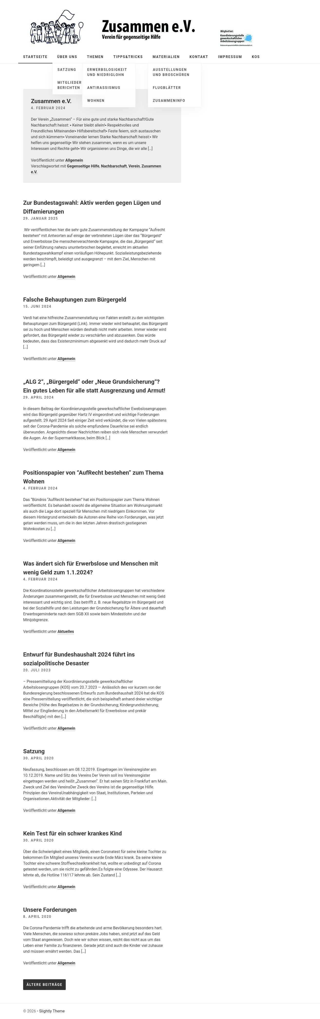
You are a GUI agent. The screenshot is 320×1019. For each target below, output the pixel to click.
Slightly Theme (52, 1011)
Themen (95, 57)
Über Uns (67, 57)
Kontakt (198, 57)
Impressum (230, 57)
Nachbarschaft (114, 166)
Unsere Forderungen (49, 909)
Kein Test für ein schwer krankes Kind (72, 833)
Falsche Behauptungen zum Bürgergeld (74, 299)
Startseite (35, 57)
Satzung (34, 751)
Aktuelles (65, 631)
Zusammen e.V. (51, 101)
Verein (134, 166)
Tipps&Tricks (128, 57)
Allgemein (74, 160)
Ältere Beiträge (44, 985)
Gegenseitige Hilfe (83, 166)
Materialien (166, 57)
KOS (256, 57)
